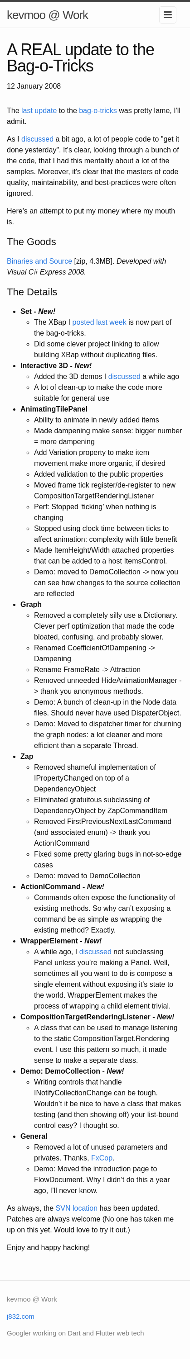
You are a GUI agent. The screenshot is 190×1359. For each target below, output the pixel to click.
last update (39, 110)
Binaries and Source (39, 261)
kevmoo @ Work (47, 15)
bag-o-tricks (98, 110)
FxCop (101, 1158)
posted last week (100, 322)
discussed (37, 139)
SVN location (77, 1208)
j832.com (20, 1316)
